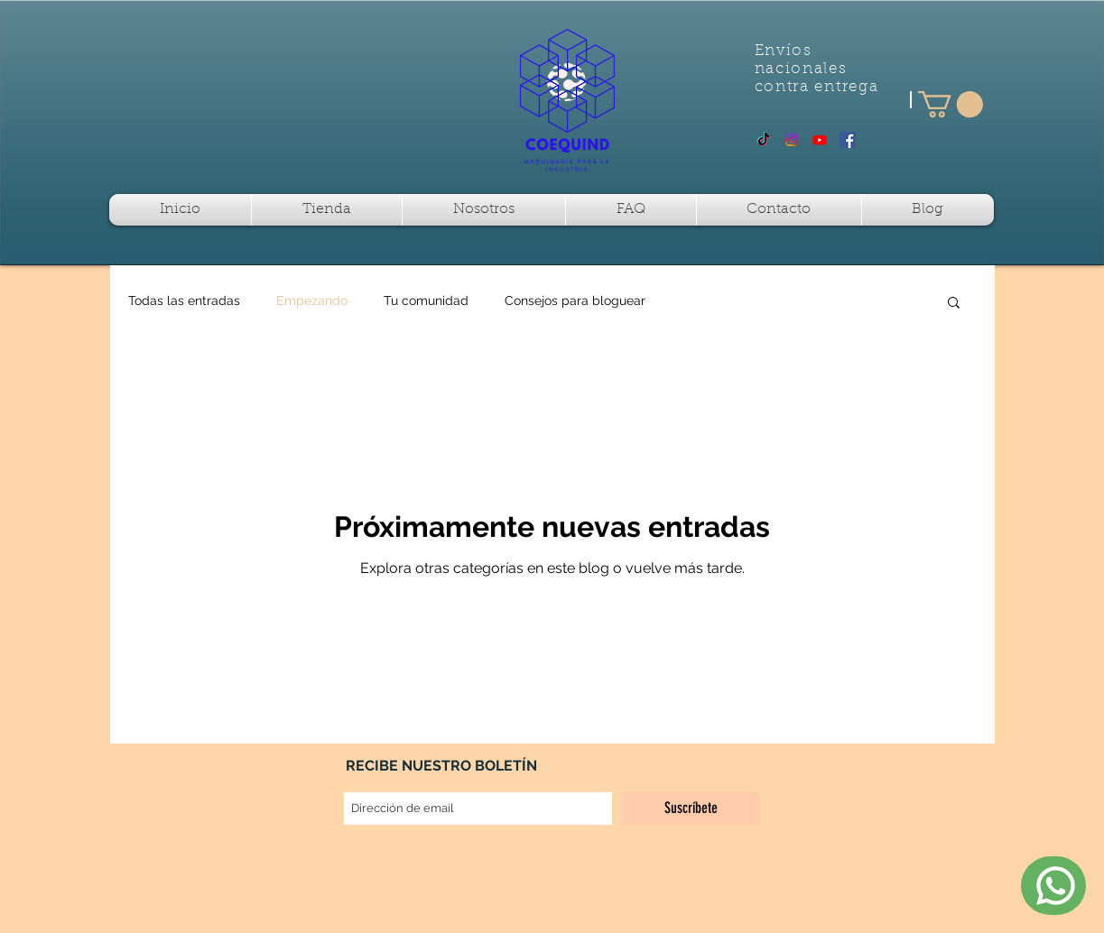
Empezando (312, 300)
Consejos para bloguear (575, 300)
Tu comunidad (426, 300)
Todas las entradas (184, 300)
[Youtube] (820, 140)
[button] (950, 104)
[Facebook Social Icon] (848, 140)
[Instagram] (792, 140)
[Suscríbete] (691, 808)
